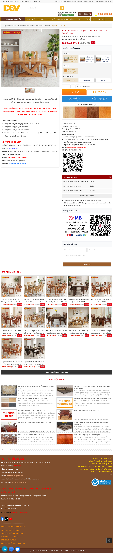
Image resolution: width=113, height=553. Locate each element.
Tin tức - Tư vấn (99, 1)
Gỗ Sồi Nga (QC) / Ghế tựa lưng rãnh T (87, 59)
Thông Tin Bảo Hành (87, 177)
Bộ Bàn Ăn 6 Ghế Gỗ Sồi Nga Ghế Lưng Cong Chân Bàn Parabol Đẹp (79, 333)
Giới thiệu (70, 1)
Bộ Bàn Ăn (99, 19)
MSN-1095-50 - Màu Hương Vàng (70, 71)
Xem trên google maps (19, 482)
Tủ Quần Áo (41, 19)
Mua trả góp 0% (74, 99)
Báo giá (86, 1)
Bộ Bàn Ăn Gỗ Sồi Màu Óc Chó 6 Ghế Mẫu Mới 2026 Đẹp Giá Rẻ (56, 333)
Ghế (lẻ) (103, 80)
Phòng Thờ (30, 23)
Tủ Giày (80, 19)
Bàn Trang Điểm (62, 19)
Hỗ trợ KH (108, 1)
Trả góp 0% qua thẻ (99, 99)
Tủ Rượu (73, 19)
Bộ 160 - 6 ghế (70, 80)
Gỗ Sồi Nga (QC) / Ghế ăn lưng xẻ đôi (70, 59)
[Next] (56, 58)
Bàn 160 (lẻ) (87, 80)
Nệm (92, 19)
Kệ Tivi (87, 19)
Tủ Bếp (38, 23)
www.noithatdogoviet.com (17, 164)
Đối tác (91, 1)
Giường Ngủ (30, 19)
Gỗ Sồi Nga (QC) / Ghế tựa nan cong (103, 59)
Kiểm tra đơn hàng (60, 1)
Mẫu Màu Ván (78, 1)
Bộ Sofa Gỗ (51, 19)
